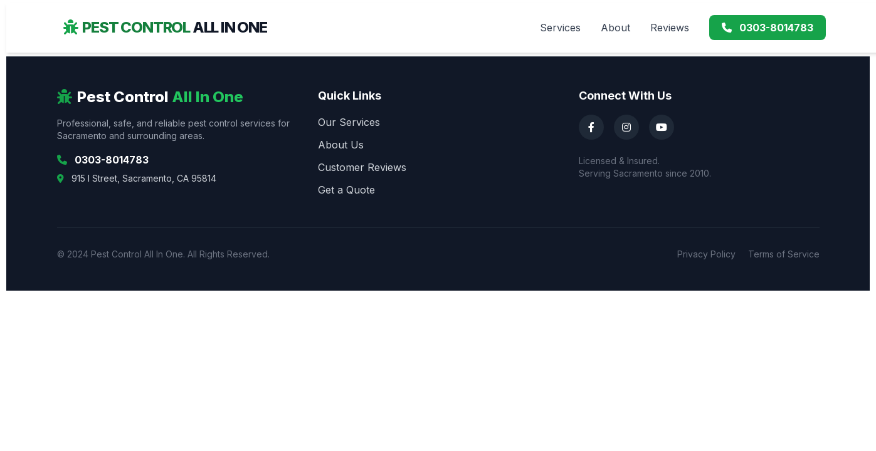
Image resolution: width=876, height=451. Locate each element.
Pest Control (165, 27)
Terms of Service (784, 254)
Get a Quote (346, 190)
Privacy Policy (706, 254)
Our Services (349, 122)
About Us (341, 144)
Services (560, 27)
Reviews (669, 27)
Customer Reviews (362, 167)
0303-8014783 (767, 27)
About (615, 27)
